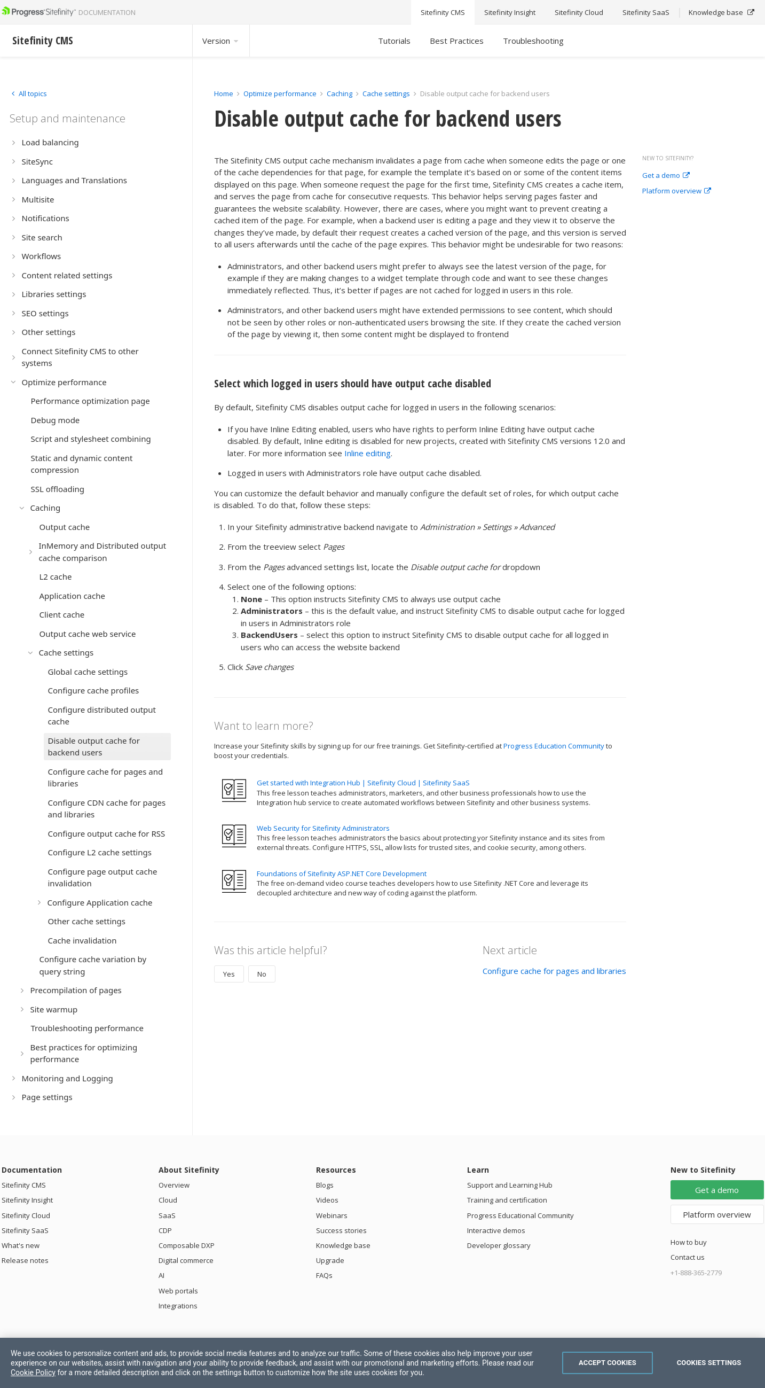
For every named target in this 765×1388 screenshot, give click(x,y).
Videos (327, 1200)
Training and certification (507, 1200)
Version (221, 40)
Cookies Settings (709, 1363)
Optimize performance (280, 93)
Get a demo (666, 175)
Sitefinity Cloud (26, 1215)
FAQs (324, 1275)
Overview (174, 1185)
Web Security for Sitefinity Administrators (323, 828)
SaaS (167, 1215)
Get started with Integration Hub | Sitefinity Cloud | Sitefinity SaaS (363, 782)
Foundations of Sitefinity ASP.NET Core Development (342, 873)
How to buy (689, 1242)
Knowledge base (343, 1245)
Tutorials (394, 40)
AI (161, 1275)
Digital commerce (186, 1260)
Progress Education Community (553, 746)
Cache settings (386, 93)
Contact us (688, 1257)
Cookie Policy (33, 1372)
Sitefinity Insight (27, 1200)
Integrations (178, 1306)
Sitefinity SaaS (25, 1230)
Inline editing (367, 453)
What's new (21, 1245)
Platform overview (676, 191)
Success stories (341, 1230)
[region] (382, 1363)
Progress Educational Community (520, 1215)
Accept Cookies (607, 1363)
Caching (339, 93)
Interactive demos (496, 1230)
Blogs (325, 1185)
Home (223, 93)
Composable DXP (187, 1245)
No (261, 974)
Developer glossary (499, 1245)
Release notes (25, 1260)
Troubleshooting (533, 40)
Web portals (178, 1291)
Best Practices (457, 40)
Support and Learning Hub (510, 1185)
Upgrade (330, 1260)
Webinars (332, 1215)
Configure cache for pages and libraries (554, 970)
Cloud (168, 1200)
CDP (165, 1230)
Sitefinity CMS (24, 1185)
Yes (229, 974)
